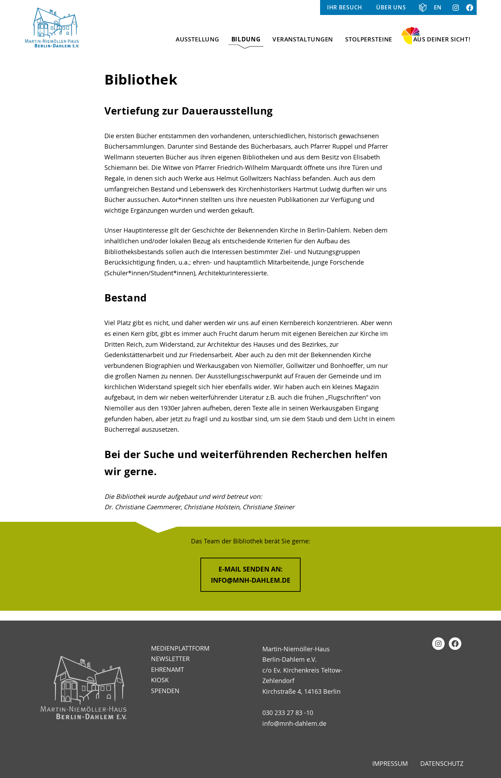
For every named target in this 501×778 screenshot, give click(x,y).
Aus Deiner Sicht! (442, 39)
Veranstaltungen (302, 39)
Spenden (165, 690)
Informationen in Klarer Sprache (420, 7)
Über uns (391, 7)
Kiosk (160, 680)
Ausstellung (197, 39)
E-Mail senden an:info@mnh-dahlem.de (251, 575)
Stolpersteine (368, 39)
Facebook (470, 7)
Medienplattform (180, 648)
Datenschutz (441, 763)
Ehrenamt (167, 669)
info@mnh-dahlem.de (294, 723)
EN (438, 7)
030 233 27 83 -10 (287, 712)
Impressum (390, 763)
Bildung (246, 39)
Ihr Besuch (344, 7)
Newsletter (170, 658)
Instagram (456, 7)
